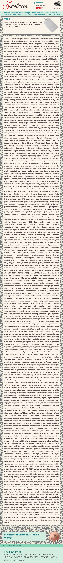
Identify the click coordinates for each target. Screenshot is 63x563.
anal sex (31, 54)
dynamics (56, 156)
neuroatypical (44, 311)
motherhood (39, 303)
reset (20, 398)
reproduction (31, 393)
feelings (18, 184)
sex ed (34, 421)
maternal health (27, 283)
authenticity (45, 64)
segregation (42, 410)
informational (55, 247)
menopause (27, 288)
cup (30, 130)
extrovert (14, 179)
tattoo (23, 469)
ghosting (6, 212)
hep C (38, 227)
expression (7, 179)
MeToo (44, 293)
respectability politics (53, 398)
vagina (57, 494)
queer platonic (26, 380)
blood (37, 79)
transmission (7, 487)
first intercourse (49, 186)
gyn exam (23, 219)
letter (5, 273)
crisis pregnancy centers (10, 128)
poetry (41, 354)
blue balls (50, 79)
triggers (51, 489)
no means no (19, 316)
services (15, 421)
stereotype (27, 454)
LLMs (23, 275)
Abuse (25, 15)
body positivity (35, 84)
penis (43, 344)
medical (56, 283)
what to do (36, 512)
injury (36, 250)
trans (17, 482)
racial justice (11, 382)
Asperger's (29, 62)
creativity (50, 125)
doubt (41, 153)
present (57, 367)
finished (36, 186)
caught (36, 95)
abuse (13, 41)
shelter (16, 436)
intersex (18, 258)
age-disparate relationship (51, 49)
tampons (6, 469)
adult (30, 46)
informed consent (22, 250)
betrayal (56, 72)
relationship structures (33, 390)
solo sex (51, 444)
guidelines (33, 217)
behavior (27, 72)
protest (24, 375)
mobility (40, 301)
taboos (37, 466)
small (57, 438)
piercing (54, 352)
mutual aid (56, 306)
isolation (32, 260)
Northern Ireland (27, 319)
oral (27, 326)
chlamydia (20, 102)
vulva (33, 507)
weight (6, 512)
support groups (8, 464)
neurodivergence (54, 311)
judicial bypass (33, 263)
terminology (7, 474)
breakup (14, 90)
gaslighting (39, 199)
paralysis (13, 337)
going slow (15, 214)
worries (31, 517)
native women (36, 309)
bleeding (18, 79)
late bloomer (7, 268)
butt (31, 92)
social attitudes (23, 441)
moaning (34, 301)
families (52, 179)
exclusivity (18, 174)
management (8, 281)
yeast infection (55, 517)
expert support (29, 176)
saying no (6, 408)
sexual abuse (55, 423)
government (36, 214)
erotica (30, 171)
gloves (52, 212)
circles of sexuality (54, 105)
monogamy (13, 303)
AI (46, 51)
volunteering (14, 507)
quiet (53, 380)
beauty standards (9, 72)
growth (21, 217)
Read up (39, 3)
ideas (31, 240)
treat (24, 489)
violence (36, 505)
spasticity (41, 446)
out (42, 329)
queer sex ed (35, 380)
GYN (57, 217)
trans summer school (53, 487)
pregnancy (56, 362)
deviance (22, 140)
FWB (23, 199)
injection (30, 250)
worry (36, 517)
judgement (25, 263)
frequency (50, 194)
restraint (33, 400)
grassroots (44, 214)
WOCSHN (38, 515)
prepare (42, 367)
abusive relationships (22, 41)
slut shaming (51, 438)
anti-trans (32, 56)
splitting (51, 449)
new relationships (26, 314)
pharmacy (56, 349)
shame (46, 433)
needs (6, 311)
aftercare (37, 49)
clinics (30, 107)
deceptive (20, 135)
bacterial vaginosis (54, 67)
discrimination (8, 151)
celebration (49, 95)
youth (36, 520)
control (6, 123)
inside (19, 253)
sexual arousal (17, 426)
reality (57, 382)
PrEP (36, 367)
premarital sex (15, 367)
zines (57, 520)
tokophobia (21, 479)
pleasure (29, 354)
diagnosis (41, 140)
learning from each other (11, 270)
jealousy (46, 260)
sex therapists (36, 423)
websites (56, 510)
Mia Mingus (55, 293)
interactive (48, 253)
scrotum (28, 410)
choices (32, 102)
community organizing (10, 115)
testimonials (28, 474)
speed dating (15, 449)
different (37, 143)
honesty (25, 232)
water (27, 510)
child (57, 100)
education (7, 161)
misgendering (8, 298)
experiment (7, 176)
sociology (32, 444)
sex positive (20, 423)
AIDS (49, 51)
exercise (24, 174)
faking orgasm (31, 179)
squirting (13, 451)
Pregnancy (7, 15)
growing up (14, 217)
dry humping (32, 156)
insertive (13, 253)
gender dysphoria (22, 204)
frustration (33, 197)
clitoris (35, 107)
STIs (20, 456)
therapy (16, 477)
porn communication (45, 357)
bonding (56, 84)
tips (10, 479)
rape (29, 382)
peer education (8, 342)
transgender (38, 482)
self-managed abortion (47, 416)
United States (45, 492)
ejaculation (39, 161)
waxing (42, 510)
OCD (34, 321)
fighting (20, 186)
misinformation (19, 298)
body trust (50, 84)
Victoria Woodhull (9, 505)
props (5, 375)
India (34, 245)
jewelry (52, 260)
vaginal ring (25, 500)
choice (27, 102)
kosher (32, 265)
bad (5, 69)
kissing (27, 265)
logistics (28, 275)
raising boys (24, 382)
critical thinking (45, 128)
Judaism (18, 263)
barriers (23, 69)
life (53, 273)
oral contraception (34, 326)
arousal (38, 59)
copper (26, 123)
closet (40, 107)
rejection (43, 388)
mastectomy (7, 283)
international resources (37, 255)
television (32, 472)
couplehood (16, 125)
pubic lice (56, 375)
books (6, 87)
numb (57, 319)
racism (17, 382)
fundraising (13, 199)
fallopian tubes (40, 179)
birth (22, 77)
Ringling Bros (7, 403)
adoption (25, 46)
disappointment (20, 148)
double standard (21, 153)
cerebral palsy (8, 97)
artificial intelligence (53, 59)
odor (38, 321)
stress (25, 459)
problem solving (15, 372)
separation (50, 418)
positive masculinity (9, 360)
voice (57, 505)
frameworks (7, 194)
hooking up (32, 232)
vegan (35, 502)
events (57, 171)
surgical (21, 464)
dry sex (39, 156)
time (57, 477)
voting (21, 507)
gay (53, 199)
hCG (30, 222)
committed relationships (24, 112)
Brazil (57, 87)
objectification (20, 321)
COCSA (6, 110)
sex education (41, 421)
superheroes (20, 461)
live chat (17, 275)
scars (45, 408)
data (22, 133)
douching (47, 153)
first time (23, 189)
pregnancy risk (21, 365)
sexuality (30, 428)
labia (36, 265)
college (31, 110)
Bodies (7, 12)
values (6, 502)
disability (35, 146)
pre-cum (17, 362)
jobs (5, 263)
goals (57, 212)
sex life (5, 423)
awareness (23, 67)
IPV (16, 260)
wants (5, 510)
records (30, 385)
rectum (51, 385)
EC (31, 158)
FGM (9, 186)
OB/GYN (12, 321)
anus (52, 56)
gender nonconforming (10, 207)
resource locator (27, 398)
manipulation (18, 281)
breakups (21, 90)
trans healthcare (47, 482)
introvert (56, 258)
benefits (41, 72)
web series (49, 510)
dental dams (21, 138)
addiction (51, 44)
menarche (19, 288)
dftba (27, 140)
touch (42, 479)
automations (7, 67)
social (16, 441)
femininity (25, 184)
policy (51, 354)
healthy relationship (43, 225)
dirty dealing (19, 146)
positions (56, 357)
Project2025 (39, 372)
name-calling (26, 309)
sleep (36, 438)
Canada (57, 92)
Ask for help (41, 5)
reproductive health (23, 395)
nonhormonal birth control (40, 316)
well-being (21, 512)
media (42, 283)
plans (23, 354)
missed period (55, 298)
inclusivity (17, 245)
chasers (18, 100)
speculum (7, 449)
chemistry (52, 100)
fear (58, 181)
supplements (30, 461)
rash (41, 382)
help (16, 227)
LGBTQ (14, 273)
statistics (40, 451)
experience (56, 174)
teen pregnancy (17, 472)
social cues (41, 441)
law (44, 268)
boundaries (22, 87)
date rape (32, 133)
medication (27, 286)
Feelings (41, 15)
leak (51, 268)
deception (12, 135)
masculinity (48, 281)
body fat (27, 82)
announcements (54, 54)
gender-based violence (16, 202)
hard (57, 219)
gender (6, 202)
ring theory (15, 403)
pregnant (6, 367)
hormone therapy (40, 235)
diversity (48, 151)
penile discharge (34, 344)
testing (35, 474)
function (56, 197)
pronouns (48, 372)
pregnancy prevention (10, 365)
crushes (6, 130)
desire (57, 138)
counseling (56, 123)
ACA (31, 41)
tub (13, 492)
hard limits (7, 222)
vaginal (6, 497)
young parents (29, 520)
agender (32, 51)
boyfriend (30, 87)
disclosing (39, 148)
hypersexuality (8, 240)
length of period (49, 270)
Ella (19, 163)
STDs (57, 451)
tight (47, 477)
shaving (56, 433)
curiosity (35, 130)
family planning (13, 181)
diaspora (6, 143)
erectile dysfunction (15, 171)
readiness (51, 382)
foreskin (36, 191)
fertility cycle (55, 184)
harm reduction (22, 222)
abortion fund (44, 39)
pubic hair (50, 375)
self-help (6, 416)
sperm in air (37, 449)
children (13, 102)
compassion (29, 115)
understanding (21, 492)
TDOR (31, 469)
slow (45, 438)
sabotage (11, 405)
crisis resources (23, 128)
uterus (42, 494)
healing (42, 222)
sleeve (41, 438)
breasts (57, 90)
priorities (43, 370)
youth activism (43, 520)
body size (43, 84)
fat (30, 181)
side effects (48, 436)
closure (45, 107)
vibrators (46, 502)
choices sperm (40, 102)
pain (20, 334)
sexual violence (28, 433)
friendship (12, 197)
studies (36, 459)
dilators (57, 143)
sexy (41, 433)
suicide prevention (9, 461)
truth (9, 492)
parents (43, 337)
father (34, 181)
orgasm (23, 329)
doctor (57, 151)
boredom (11, 87)
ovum (37, 332)
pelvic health (55, 342)
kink (23, 265)
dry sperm (45, 156)
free (22, 194)
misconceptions (54, 296)
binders (51, 74)
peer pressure (18, 342)
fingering (30, 186)
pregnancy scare (31, 365)
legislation (35, 270)
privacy (49, 370)
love (19, 278)
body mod (17, 84)
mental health (42, 291)
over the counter (22, 332)
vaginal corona (13, 497)
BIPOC (12, 77)
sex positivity (27, 423)
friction (57, 194)
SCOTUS (17, 410)
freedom (27, 194)
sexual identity (20, 428)
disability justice (44, 146)
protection (18, 375)
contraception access (40, 120)
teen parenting (55, 469)
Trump (57, 489)
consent (6, 120)
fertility (38, 184)
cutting (48, 130)
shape (51, 433)
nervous (27, 311)
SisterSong (7, 438)
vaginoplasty (48, 500)
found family (55, 191)
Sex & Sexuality (38, 12)
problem (6, 372)
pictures (45, 352)
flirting (41, 189)
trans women (7, 489)
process (23, 372)
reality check (7, 385)
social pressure (16, 444)
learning (56, 268)
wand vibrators (46, 507)
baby (40, 67)
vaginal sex (32, 500)
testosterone (42, 474)
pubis (5, 377)
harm (14, 222)
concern (6, 118)
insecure (49, 250)
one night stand (50, 321)
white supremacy (54, 512)
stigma (57, 454)
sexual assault (25, 426)
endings (16, 169)
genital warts (48, 209)
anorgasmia (24, 56)
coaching (56, 107)
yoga (5, 520)
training (12, 482)
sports (57, 449)
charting (12, 100)
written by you (43, 517)
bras (53, 87)
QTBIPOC (46, 377)
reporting (13, 393)
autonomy (16, 67)
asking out (21, 62)
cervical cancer (27, 97)
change (6, 100)
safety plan (38, 405)
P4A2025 (50, 332)
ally (11, 54)
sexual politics (45, 431)
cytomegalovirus (9, 133)
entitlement (51, 169)
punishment (19, 377)
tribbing (36, 489)
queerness (18, 380)
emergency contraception (11, 166)
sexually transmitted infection (12, 431)
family (57, 179)
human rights (34, 237)
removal (6, 393)
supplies (39, 461)
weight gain (13, 512)
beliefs (34, 72)
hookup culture (41, 232)
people (57, 344)
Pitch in (39, 8)
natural (43, 309)
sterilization (45, 454)
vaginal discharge (23, 497)
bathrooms (36, 69)
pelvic (33, 342)
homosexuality (17, 232)
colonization (45, 110)
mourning (48, 303)
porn (33, 357)
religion (57, 390)
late (58, 265)
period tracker (55, 347)
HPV (15, 237)
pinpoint (6, 354)
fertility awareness (46, 184)
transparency (24, 487)
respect (43, 398)
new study (35, 314)
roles (35, 403)
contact (20, 120)
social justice (55, 441)
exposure (56, 176)
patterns (42, 339)
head (35, 222)
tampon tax (13, 469)
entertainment (42, 169)
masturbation (17, 283)
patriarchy (36, 339)
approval (14, 59)
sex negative (12, 423)
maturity (35, 283)
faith (19, 179)
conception (56, 115)
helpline (22, 227)
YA (49, 517)
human (27, 237)
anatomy (38, 54)
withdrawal (19, 515)
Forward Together (45, 191)
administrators (8, 46)
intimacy (48, 258)
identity (36, 240)
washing (21, 510)
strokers (30, 459)
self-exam (49, 413)
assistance (7, 64)
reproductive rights (47, 395)
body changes (20, 82)
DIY (53, 151)
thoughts (34, 477)
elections (13, 163)
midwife (27, 296)
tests (48, 474)
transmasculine (47, 484)
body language (8, 84)
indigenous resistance (53, 245)
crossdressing (55, 128)
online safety (26, 324)
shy (31, 436)
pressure (13, 370)
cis (13, 107)
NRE (48, 319)
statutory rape (50, 451)
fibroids (14, 186)
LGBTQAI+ (20, 273)
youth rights (51, 520)
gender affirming (54, 202)
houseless (56, 235)
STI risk (15, 456)
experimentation (18, 176)
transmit (15, 487)
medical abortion (9, 286)
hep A (28, 227)
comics (6, 112)
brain (39, 87)
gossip (29, 214)
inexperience (7, 247)
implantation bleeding (39, 242)
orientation (30, 329)
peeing (57, 339)
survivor (6, 466)
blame (12, 79)
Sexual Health (51, 12)
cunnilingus (24, 130)
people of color (8, 347)
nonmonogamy (54, 316)
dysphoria (15, 158)
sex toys (43, 423)
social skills (25, 444)
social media (7, 444)
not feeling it (36, 319)
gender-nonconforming (41, 202)
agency (27, 51)
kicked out (11, 265)
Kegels (57, 263)
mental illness (8, 293)
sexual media (25, 431)
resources (37, 398)
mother (32, 303)
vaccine (51, 494)
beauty (57, 69)
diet (11, 143)
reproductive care (41, 393)
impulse (56, 242)
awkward (30, 67)
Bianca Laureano (8, 74)
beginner (19, 72)
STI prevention (8, 456)
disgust (15, 151)
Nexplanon (42, 314)
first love (6, 189)
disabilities (28, 146)
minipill (38, 296)
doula (53, 153)
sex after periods (26, 421)
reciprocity (24, 385)
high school (16, 230)
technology (46, 469)
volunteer (7, 507)
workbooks (7, 517)
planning (18, 354)
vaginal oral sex (8, 500)
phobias (6, 352)
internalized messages (22, 255)
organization (7, 329)
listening (11, 275)
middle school (19, 296)
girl (12, 212)
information (44, 247)
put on (35, 377)
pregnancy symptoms (43, 365)
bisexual (45, 77)
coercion (11, 110)
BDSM (51, 69)
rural (5, 405)
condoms (28, 118)
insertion (6, 253)
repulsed (56, 395)
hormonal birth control (18, 235)
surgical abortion (29, 464)
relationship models (53, 388)
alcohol (57, 51)
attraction (38, 64)
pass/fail (10, 339)
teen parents (7, 472)
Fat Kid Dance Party (42, 181)
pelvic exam (40, 342)
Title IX (14, 479)
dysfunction (7, 158)
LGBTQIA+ (37, 273)
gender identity (55, 204)
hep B (33, 227)
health (48, 222)
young (22, 520)
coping (21, 123)
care (5, 95)
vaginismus (40, 500)
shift (20, 436)
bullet (21, 92)
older (42, 321)
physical (19, 352)
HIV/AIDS (31, 230)
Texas (52, 474)
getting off (56, 209)
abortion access (34, 39)
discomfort (56, 148)
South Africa (17, 446)
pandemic (39, 334)
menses (35, 288)
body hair (40, 82)
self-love (19, 416)
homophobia (8, 232)
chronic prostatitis (43, 105)
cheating (38, 100)
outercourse (55, 329)
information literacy (9, 250)
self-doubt (32, 413)
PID (49, 352)
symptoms (18, 466)
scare (18, 408)
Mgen (49, 293)
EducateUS (56, 158)
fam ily (5, 181)
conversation (13, 123)
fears (13, 184)
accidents (6, 44)
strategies (13, 459)
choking (47, 102)
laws (47, 268)
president (7, 370)
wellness (28, 512)
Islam (26, 260)
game (32, 199)
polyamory (7, 357)
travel (19, 489)
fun (52, 197)
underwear (30, 492)
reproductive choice (53, 393)
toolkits (33, 479)
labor (47, 265)
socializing (48, 441)
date (26, 133)
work (50, 515)
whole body (7, 515)
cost (50, 123)
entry (57, 169)
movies (6, 306)
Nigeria (49, 314)
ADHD (57, 44)
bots (16, 87)
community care (54, 112)
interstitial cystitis (29, 258)
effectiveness (15, 161)
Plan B (12, 354)
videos (30, 505)
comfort (56, 110)
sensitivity (28, 418)
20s (6, 39)
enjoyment (33, 169)
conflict (42, 118)
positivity (19, 360)
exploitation (39, 176)
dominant (12, 153)
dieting (23, 143)
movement (56, 303)
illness (41, 240)
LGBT (9, 273)
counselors (7, 125)
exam (12, 174)
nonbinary (28, 316)
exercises (31, 174)
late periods (16, 268)
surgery (16, 464)
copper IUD (33, 123)
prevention (20, 370)
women (44, 515)
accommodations (16, 44)
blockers (31, 79)
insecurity (56, 250)
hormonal (7, 235)
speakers (47, 446)
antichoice (46, 56)
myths (19, 309)
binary (45, 74)
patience (28, 339)
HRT (19, 237)
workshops (24, 517)
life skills (57, 273)
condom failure (20, 118)
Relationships (24, 12)
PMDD (35, 354)
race (5, 382)
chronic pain (33, 105)
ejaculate (32, 161)
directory (11, 146)
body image (47, 82)
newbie (10, 314)
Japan (41, 260)
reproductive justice (35, 395)
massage (56, 281)
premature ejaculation (27, 367)
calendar (50, 92)
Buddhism (16, 92)
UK (15, 492)
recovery (44, 385)
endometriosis (24, 169)
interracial (56, 255)
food (5, 191)
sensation (16, 418)
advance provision (46, 46)
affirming (30, 49)
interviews (40, 258)
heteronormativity (53, 227)
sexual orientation (35, 431)
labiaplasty (42, 265)
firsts (18, 189)
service (57, 418)
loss (16, 278)
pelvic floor (48, 342)
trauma (15, 489)
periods (37, 347)
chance (57, 97)
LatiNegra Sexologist (30, 268)
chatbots (24, 100)
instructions (26, 253)
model (46, 301)
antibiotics (39, 56)
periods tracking (45, 347)
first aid (42, 186)
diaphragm (55, 140)
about (51, 39)
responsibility (15, 400)
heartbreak (56, 225)
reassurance (15, 385)
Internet (48, 255)
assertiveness (55, 62)
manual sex (27, 281)
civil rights (17, 107)
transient (56, 482)
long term (6, 278)
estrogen (35, 171)
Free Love (34, 194)
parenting (25, 337)
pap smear (7, 337)
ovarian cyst (13, 332)
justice (40, 263)
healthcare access (9, 225)
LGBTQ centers (29, 273)
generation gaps (26, 209)
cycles (57, 130)
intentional (40, 253)
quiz (58, 380)
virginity (42, 505)
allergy (6, 54)
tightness (52, 477)
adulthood (37, 46)
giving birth (29, 212)
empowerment (8, 169)
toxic (47, 479)
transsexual (42, 487)
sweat (12, 466)
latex (22, 268)
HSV (22, 237)
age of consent (40, 51)
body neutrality (25, 84)
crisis (57, 125)
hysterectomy (18, 240)
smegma (6, 441)
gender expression (34, 204)
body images (55, 82)
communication (36, 112)
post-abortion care (39, 360)
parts (5, 339)
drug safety (23, 156)
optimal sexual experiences (11, 326)
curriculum (42, 130)
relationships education (19, 390)
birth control (28, 77)
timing (6, 479)
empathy (56, 166)
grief (57, 214)
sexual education (35, 426)
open (37, 324)
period (32, 347)
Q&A (40, 377)
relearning (51, 390)
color (51, 110)
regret (38, 388)
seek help (34, 410)
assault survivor (44, 62)
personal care (14, 349)
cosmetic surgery (42, 123)
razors (45, 382)
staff (20, 451)
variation (11, 502)
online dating (7, 324)
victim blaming (55, 502)
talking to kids (49, 466)
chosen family (55, 102)
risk (21, 403)
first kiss (57, 186)
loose (12, 278)
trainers (6, 482)
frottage (26, 197)
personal (6, 349)
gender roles (16, 209)
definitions (51, 135)
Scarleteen (25, 408)
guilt (39, 217)
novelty (43, 319)
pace (57, 332)
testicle (22, 474)
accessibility (49, 41)
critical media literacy (34, 128)
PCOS (48, 339)
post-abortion (28, 360)
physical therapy (36, 352)
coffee (17, 110)
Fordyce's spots (22, 191)
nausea (49, 309)
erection (24, 171)
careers (10, 95)
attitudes (31, 64)
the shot (22, 477)
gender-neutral (28, 202)
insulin (33, 253)
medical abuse (19, 286)
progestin (30, 372)
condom (12, 118)
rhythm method (49, 400)
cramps (43, 125)
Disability (33, 15)
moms (57, 301)
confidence (35, 118)
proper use (56, 372)
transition (6, 484)
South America (26, 446)
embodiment (46, 163)
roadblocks (29, 403)
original (37, 329)
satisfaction (55, 405)
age (42, 49)
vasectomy (18, 502)
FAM (47, 179)
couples (25, 125)
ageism (21, 51)
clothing (50, 107)
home (36, 230)
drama (6, 156)
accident (56, 41)
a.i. (9, 39)
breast (28, 90)
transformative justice (27, 482)
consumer (13, 120)
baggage (17, 69)
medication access (37, 286)
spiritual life (44, 449)
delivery (6, 138)
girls (23, 212)
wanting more (55, 507)
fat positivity (52, 181)
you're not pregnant (13, 520)
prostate (10, 375)
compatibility (38, 115)
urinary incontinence (22, 494)
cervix (51, 97)
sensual (44, 418)
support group (55, 461)
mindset (32, 296)
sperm (22, 449)
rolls (39, 403)
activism (30, 44)
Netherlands (35, 311)
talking (42, 466)
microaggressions (9, 296)
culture (18, 130)
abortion (26, 39)
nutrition (6, 321)
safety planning (46, 405)
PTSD (39, 375)
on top (33, 324)
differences (30, 143)
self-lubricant (26, 416)
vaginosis (56, 500)
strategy (19, 459)
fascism (26, 181)
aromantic (31, 59)
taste (19, 469)
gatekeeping (47, 199)
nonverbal (7, 319)
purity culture (28, 377)
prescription (49, 367)
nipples (6, 316)
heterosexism (8, 230)
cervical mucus (44, 97)
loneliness (35, 275)
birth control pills (37, 77)
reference (14, 388)
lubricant (27, 278)
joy (14, 263)
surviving (56, 464)
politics (57, 354)
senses (22, 418)
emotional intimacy (38, 166)
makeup (44, 278)
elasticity (56, 161)
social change (33, 441)
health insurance (22, 225)
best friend (49, 72)
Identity (14, 12)
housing (6, 237)
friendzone (19, 197)
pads (16, 334)
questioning (43, 380)
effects (22, 161)
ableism (13, 39)
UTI (47, 494)
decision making (41, 135)
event (52, 171)
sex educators (50, 421)
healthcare (56, 222)
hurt (40, 237)
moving (12, 306)
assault (36, 62)
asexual (6, 62)
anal (25, 54)
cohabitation (24, 110)
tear (41, 469)
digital (42, 143)
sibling (35, 436)
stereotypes (35, 454)
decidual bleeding (30, 135)
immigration (55, 240)
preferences (47, 362)
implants (50, 242)
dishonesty (22, 151)
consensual (55, 118)
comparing (21, 115)
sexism (57, 421)
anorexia (17, 56)
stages (26, 451)
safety (31, 405)
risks (24, 403)
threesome (41, 477)
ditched (42, 151)
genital (35, 209)
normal (13, 319)
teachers (36, 469)
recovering (37, 385)
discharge (30, 148)
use (38, 494)
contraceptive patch (53, 120)
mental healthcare (54, 291)
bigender (26, 74)
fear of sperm (7, 184)
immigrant (47, 240)
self (48, 410)
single (57, 436)
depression (40, 138)
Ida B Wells (26, 240)
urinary (13, 494)
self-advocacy (8, 413)
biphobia (6, 77)
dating (38, 133)
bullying (26, 92)
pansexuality (51, 334)
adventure (56, 46)
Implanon (13, 242)
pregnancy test (55, 365)
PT (35, 375)
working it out (15, 517)
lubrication (34, 278)
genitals (40, 209)
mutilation (41, 306)
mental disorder (30, 291)
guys (49, 217)
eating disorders (24, 158)
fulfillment (40, 197)
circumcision (7, 107)
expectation (47, 174)
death (5, 135)
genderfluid (45, 204)
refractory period (30, 388)
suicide (57, 459)
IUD (37, 260)
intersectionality (8, 258)
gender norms (25, 207)
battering (44, 69)
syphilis (25, 466)
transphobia (33, 487)
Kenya (6, 265)
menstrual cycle (54, 288)
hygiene (51, 237)
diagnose (34, 140)
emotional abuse (25, 166)
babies (36, 67)
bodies (57, 79)
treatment (29, 489)
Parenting (17, 15)
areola (25, 59)
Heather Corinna (8, 227)
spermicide (29, 449)
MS (35, 306)
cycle (53, 130)
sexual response (8, 433)
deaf (42, 133)
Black (57, 77)
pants (57, 334)
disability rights (55, 146)
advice (6, 49)
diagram (48, 140)
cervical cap (35, 97)
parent (19, 337)
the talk (28, 477)
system (31, 466)
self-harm (56, 413)
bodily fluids (7, 82)
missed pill (7, 301)
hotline (49, 235)
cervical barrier (17, 97)
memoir (56, 286)
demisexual (13, 138)
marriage (40, 281)
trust (5, 492)
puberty (44, 375)
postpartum (49, 360)
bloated (25, 79)
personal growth (37, 349)
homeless (42, 230)
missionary (14, 301)
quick (49, 380)
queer (57, 377)
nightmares (55, 314)
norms (19, 319)
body (13, 82)
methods (37, 293)
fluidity (53, 189)
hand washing (43, 219)
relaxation (44, 390)
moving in (20, 306)
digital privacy (49, 143)
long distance (55, 275)
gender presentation (39, 207)
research (14, 398)
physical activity (27, 352)
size (21, 438)
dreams (12, 156)
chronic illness (25, 105)
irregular (21, 260)
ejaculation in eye (48, 161)
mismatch (29, 298)
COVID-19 (34, 125)
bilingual (33, 74)
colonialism (37, 110)
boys (35, 87)
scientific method (9, 410)
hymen (57, 237)
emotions (49, 166)
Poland (46, 354)
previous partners (30, 370)
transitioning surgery (36, 484)
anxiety (57, 56)
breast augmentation (37, 90)
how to (11, 237)
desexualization (49, 138)
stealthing (18, 454)
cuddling (12, 130)
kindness (18, 265)
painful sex (25, 334)
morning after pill (23, 303)
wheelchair (44, 512)
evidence (6, 174)
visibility (52, 505)
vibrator (40, 502)
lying (39, 278)
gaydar (57, 199)
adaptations (38, 44)
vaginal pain (17, 500)
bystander (39, 92)
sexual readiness (54, 431)
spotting (6, 451)
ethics (41, 171)
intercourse (55, 253)
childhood (7, 102)
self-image (13, 416)
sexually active (55, 428)
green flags (52, 214)
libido (49, 273)
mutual (48, 306)
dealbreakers (49, 133)
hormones (30, 235)
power (57, 360)
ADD (45, 44)
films (24, 186)
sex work (36, 433)
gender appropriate (9, 204)
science (57, 408)
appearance (7, 59)
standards (33, 451)
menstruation (20, 291)
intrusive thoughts (9, 260)
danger (17, 133)
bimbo (39, 74)
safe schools (25, 405)
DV (51, 156)
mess (23, 293)
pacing (6, 334)
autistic (57, 64)
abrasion (56, 39)
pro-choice (56, 370)
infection (16, 247)
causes (42, 95)
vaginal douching (34, 497)
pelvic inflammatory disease (12, 344)
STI (52, 454)
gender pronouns (54, 207)
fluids (57, 189)
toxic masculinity (54, 479)
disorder (28, 151)
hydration (45, 237)
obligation (29, 321)
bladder (6, 79)
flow (45, 189)
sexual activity (8, 426)
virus (47, 505)
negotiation (12, 311)
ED (50, 158)
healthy (32, 225)
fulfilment (47, 197)
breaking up (7, 90)
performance (17, 347)
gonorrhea (22, 214)
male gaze (51, 278)
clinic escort (24, 107)
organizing (16, 329)
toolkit (27, 479)
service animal (8, 421)
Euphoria (47, 171)
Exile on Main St (39, 174)
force (14, 191)
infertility (24, 247)
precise (40, 362)
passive (23, 339)
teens (26, 472)
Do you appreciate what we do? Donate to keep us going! (23, 536)
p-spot (42, 332)
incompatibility (26, 245)
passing (17, 339)
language (53, 265)
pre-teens (34, 362)
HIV (26, 230)
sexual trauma (18, 433)
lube (22, 278)
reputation (7, 398)
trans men (56, 484)
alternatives (18, 54)
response (6, 400)
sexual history (8, 428)
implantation (27, 242)
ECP (35, 158)
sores (5, 446)
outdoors (47, 329)
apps (20, 59)
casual (23, 95)
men (12, 288)
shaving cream (8, 436)
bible (20, 74)
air (53, 51)
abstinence (7, 41)
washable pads (13, 510)
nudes (52, 319)
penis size (50, 344)
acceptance (36, 41)
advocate (18, 49)
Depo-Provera (31, 138)
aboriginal (20, 39)
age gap (15, 51)
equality (6, 171)
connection (48, 118)
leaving (21, 270)
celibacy (56, 95)
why (13, 515)
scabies (13, 408)
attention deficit (24, 64)
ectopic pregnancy (42, 158)
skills (24, 438)
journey (9, 263)
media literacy (49, 283)
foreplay (30, 191)
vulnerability (27, 507)
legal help (27, 270)
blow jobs (43, 79)
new (5, 314)
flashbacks (35, 189)
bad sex (10, 69)
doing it (6, 153)
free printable (42, 194)
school (51, 408)
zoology (6, 523)
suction (52, 459)
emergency (55, 163)
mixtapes (27, 301)
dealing (57, 133)
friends (6, 197)
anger (45, 54)
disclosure (47, 148)
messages (30, 293)
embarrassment (34, 163)
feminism (32, 184)
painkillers (32, 334)
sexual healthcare (54, 426)
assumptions (15, 64)
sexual (49, 423)
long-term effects (45, 275)
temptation (47, 472)
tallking (57, 466)
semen (57, 416)
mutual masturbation (10, 309)
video (16, 505)
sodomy (38, 444)
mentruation (17, 293)
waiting (38, 507)
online (57, 321)
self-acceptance (54, 410)
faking (24, 179)
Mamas (57, 278)
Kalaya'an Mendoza (48, 263)
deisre (57, 135)
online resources (17, 324)
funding (6, 199)
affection (24, 49)
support (46, 461)
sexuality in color (42, 428)
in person (42, 250)
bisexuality (52, 77)
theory (11, 477)
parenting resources (34, 337)
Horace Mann (55, 232)
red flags (56, 385)
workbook (56, 515)
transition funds (15, 484)
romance (43, 403)
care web (16, 95)
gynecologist (7, 219)
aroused (44, 59)
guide (26, 217)
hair (32, 219)
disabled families (8, 148)
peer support (27, 342)
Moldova (51, 301)
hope (48, 232)
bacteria (45, 67)
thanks (6, 477)
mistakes (21, 301)
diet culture (17, 143)
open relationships (54, 324)
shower (26, 436)
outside (6, 332)
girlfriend (17, 212)
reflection (21, 388)
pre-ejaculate (25, 362)
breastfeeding (49, 90)
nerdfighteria (20, 311)
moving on (28, 306)
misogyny (46, 298)
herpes (44, 227)
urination (32, 494)
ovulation (31, 332)
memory (6, 288)
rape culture (35, 382)
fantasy (21, 181)
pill (58, 352)
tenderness (55, 472)
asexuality (13, 62)
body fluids (33, 82)
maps (34, 281)
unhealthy (37, 492)
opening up (44, 324)
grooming (7, 217)
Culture (49, 15)
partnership (55, 337)
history (22, 230)
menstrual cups (44, 288)
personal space (47, 349)
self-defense (23, 413)
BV (34, 92)
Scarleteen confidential (36, 408)
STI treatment (45, 456)
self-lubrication (35, 416)
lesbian (57, 270)
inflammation (34, 247)
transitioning (24, 484)
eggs (26, 161)
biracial (17, 77)
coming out (12, 112)
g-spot (28, 199)
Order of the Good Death (52, 326)
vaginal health (44, 497)
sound (10, 446)
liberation (44, 273)
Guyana (44, 217)
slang (32, 438)
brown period (8, 92)
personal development (25, 349)
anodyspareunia (9, 56)
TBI (27, 469)
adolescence (17, 46)
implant (19, 242)
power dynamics (8, 362)
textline (57, 474)
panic (44, 334)
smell (12, 441)
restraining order (25, 400)
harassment (51, 219)
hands (36, 219)
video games (23, 505)
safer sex (17, 405)
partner (49, 337)
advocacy (11, 49)
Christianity (7, 105)
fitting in (28, 189)
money (6, 303)
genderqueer (8, 209)
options (22, 326)
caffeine (45, 92)
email (24, 163)
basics (30, 69)
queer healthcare (9, 380)
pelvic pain (25, 344)
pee (52, 339)
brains (44, 87)
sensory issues (36, 418)
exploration (48, 176)
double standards (33, 153)
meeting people (48, 286)
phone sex (13, 352)
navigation (56, 309)
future (19, 199)
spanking (34, 446)
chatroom (32, 100)
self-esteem (40, 413)
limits (5, 275)
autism (52, 64)
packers (11, 334)
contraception (28, 120)
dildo (5, 146)
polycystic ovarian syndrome (21, 357)
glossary (46, 212)
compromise (47, 115)
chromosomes (16, 105)
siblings (41, 436)
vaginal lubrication (54, 497)
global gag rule (38, 212)
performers (25, 347)
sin (53, 436)
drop (17, 156)
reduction (7, 388)
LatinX (39, 268)
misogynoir (37, 298)
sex (20, 421)
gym (53, 217)
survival (50, 464)
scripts (23, 410)
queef (52, 377)
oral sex (43, 326)
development (14, 140)
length (41, 270)
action (25, 44)
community (45, 112)
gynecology (15, 219)
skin (28, 438)
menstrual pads (8, 291)
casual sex (29, 95)
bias (16, 74)
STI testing (26, 456)
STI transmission (34, 456)
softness (44, 444)
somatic (56, 444)
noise (11, 316)
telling (39, 472)
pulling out (12, 377)
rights (57, 400)
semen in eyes (8, 418)
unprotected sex (54, 492)
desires (6, 140)
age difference (8, 51)
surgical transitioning (41, 464)
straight (57, 456)
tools (38, 479)
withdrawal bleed (29, 515)
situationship (15, 438)
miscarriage (45, 296)
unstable (6, 494)
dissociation (35, 151)
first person (12, 189)
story (51, 456)
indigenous (41, 245)
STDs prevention (8, 454)
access (43, 41)
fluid (48, 189)
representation (21, 393)
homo (57, 230)
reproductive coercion (10, 395)
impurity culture (8, 245)
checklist (45, 100)
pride (38, 370)
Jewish (57, 260)
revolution (41, 400)
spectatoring (55, 446)
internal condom (8, 255)
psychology (30, 375)
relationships (7, 390)
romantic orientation (53, 403)
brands (49, 87)
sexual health (44, 426)
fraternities (16, 194)
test (13, 474)
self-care (16, 413)
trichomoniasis (44, 489)
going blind (7, 214)
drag (57, 153)
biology (57, 74)
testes (17, 474)
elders (6, 163)
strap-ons (6, 459)
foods (10, 191)
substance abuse (44, 459)
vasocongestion (27, 502)
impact (6, 242)
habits (28, 219)
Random (57, 15)
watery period (35, 510)
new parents (16, 314)
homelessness (50, 230)
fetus (5, 186)
